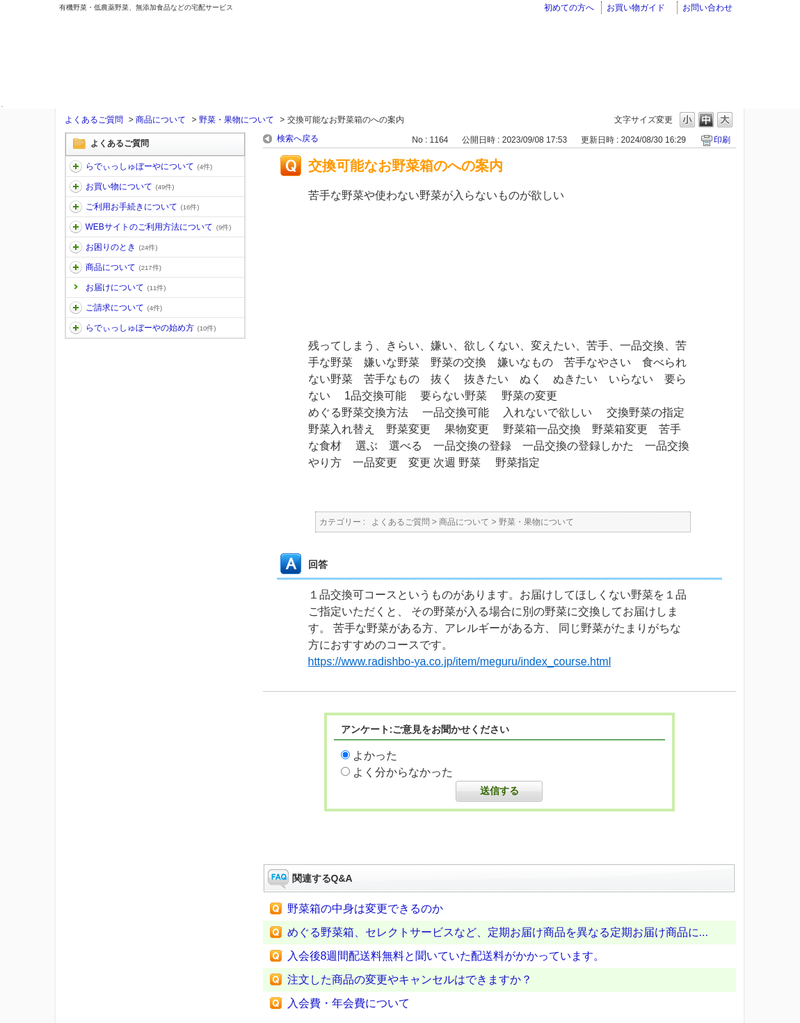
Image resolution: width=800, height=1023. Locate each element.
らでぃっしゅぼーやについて (149, 166)
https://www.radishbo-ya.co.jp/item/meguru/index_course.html (459, 661)
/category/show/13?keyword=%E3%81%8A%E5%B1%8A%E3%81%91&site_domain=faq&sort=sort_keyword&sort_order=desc (76, 206)
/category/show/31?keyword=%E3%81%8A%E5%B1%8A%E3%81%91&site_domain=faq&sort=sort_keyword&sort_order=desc (76, 247)
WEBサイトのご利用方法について (159, 227)
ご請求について (124, 307)
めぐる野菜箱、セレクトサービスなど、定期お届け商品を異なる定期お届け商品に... (497, 932)
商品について (161, 120)
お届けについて (126, 287)
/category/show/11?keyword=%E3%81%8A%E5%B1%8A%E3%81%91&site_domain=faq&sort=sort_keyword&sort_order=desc (76, 166)
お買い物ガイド (636, 8)
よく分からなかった (403, 772)
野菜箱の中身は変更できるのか (365, 908)
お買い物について (130, 186)
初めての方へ (569, 8)
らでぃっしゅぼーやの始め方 (151, 328)
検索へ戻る (298, 138)
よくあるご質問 (94, 120)
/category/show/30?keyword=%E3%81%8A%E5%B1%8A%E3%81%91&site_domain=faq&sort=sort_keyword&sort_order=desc (76, 227)
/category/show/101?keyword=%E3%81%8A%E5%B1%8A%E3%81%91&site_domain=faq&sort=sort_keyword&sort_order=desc (76, 328)
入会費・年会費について (348, 1003)
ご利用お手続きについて (143, 207)
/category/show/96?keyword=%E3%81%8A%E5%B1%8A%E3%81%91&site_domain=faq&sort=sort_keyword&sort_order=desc (76, 307)
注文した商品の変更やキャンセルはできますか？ (409, 979)
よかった (375, 755)
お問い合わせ (707, 8)
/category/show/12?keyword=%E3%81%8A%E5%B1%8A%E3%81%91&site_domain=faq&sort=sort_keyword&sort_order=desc (76, 186)
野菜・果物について (236, 120)
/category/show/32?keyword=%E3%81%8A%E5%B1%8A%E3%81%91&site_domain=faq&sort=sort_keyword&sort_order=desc (76, 267)
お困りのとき (122, 247)
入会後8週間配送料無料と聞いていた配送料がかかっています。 (446, 956)
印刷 (722, 140)
